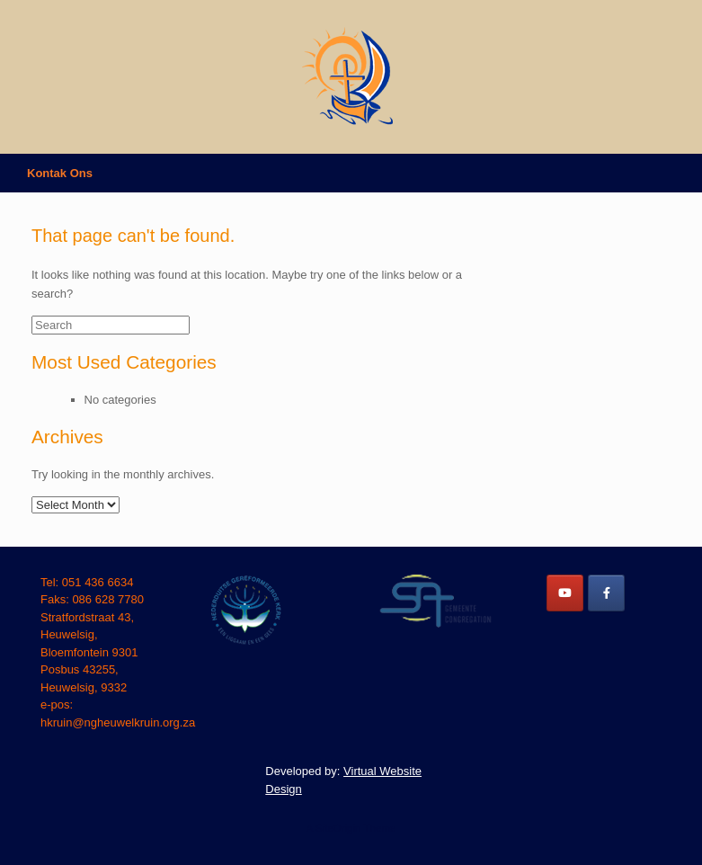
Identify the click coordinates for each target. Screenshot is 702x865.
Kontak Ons (60, 173)
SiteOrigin (338, 828)
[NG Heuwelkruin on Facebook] (606, 593)
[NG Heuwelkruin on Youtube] (564, 593)
